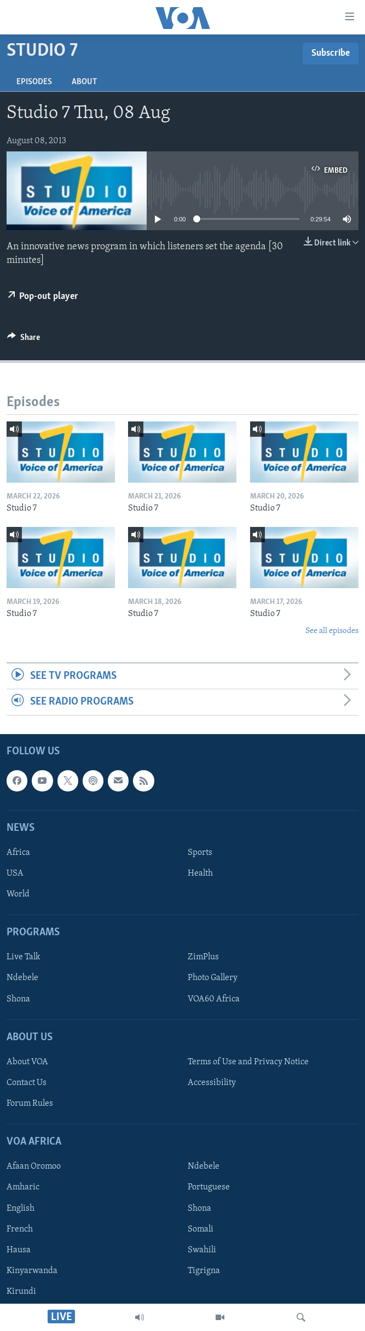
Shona (18, 998)
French (20, 1228)
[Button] (23, 340)
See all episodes (331, 631)
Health (200, 873)
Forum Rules (30, 1103)
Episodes (34, 82)
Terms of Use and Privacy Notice (248, 1061)
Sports (200, 852)
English (20, 1208)
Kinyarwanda (32, 1270)
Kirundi (21, 1291)
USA (15, 873)
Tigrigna (204, 1270)
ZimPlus (203, 957)
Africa (18, 852)
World (18, 894)
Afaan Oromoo (34, 1166)
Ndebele (22, 978)
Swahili (202, 1249)
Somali (200, 1228)
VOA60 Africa (214, 998)
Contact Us (27, 1082)
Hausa (19, 1249)
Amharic (23, 1187)
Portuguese (209, 1187)
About (84, 82)
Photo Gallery (212, 978)
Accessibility (212, 1082)
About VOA (27, 1061)
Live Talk (23, 957)
